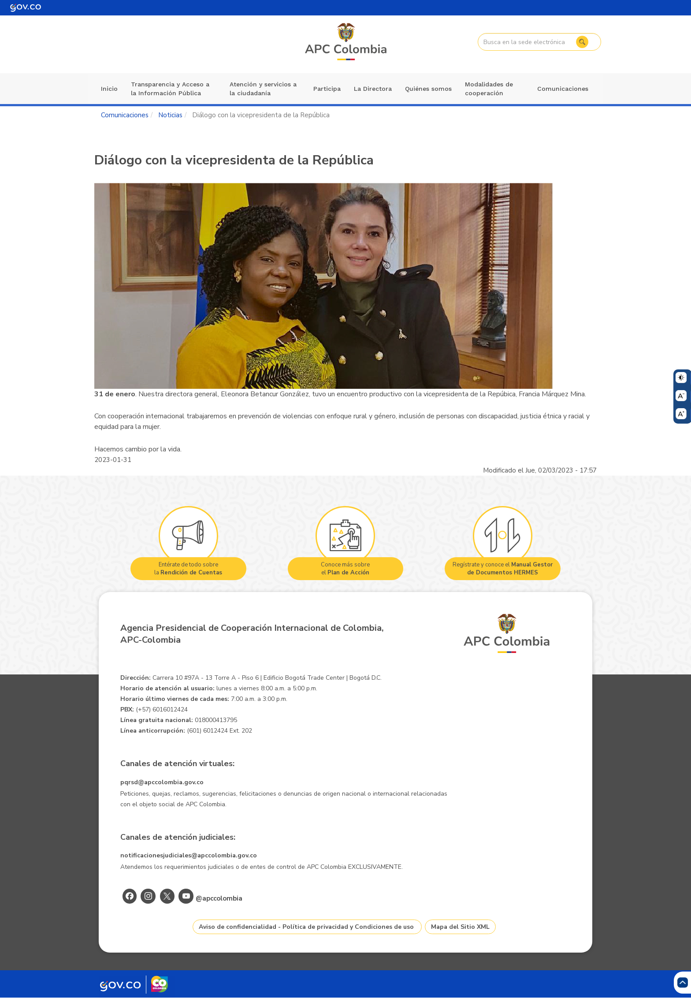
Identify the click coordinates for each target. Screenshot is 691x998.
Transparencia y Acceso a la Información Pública (170, 89)
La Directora (373, 88)
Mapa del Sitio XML (460, 927)
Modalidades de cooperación (489, 89)
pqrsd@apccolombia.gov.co (162, 782)
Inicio (109, 88)
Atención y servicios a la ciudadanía (263, 89)
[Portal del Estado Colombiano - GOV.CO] (25, 8)
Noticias (170, 115)
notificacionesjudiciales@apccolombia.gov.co (188, 855)
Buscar (582, 42)
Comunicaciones (562, 88)
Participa (327, 88)
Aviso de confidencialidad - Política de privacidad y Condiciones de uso (306, 927)
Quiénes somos (428, 88)
